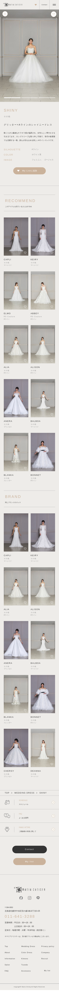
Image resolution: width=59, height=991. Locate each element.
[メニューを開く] (54, 4)
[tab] (12, 97)
